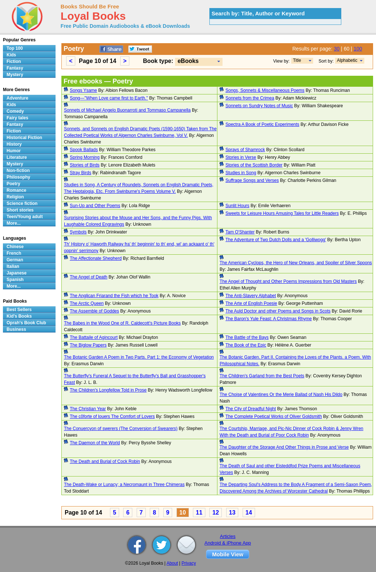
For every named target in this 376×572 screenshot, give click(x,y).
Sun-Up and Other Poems (95, 205)
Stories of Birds (84, 165)
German (15, 259)
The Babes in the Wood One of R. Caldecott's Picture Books (122, 323)
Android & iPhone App (228, 543)
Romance (16, 190)
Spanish (15, 279)
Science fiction (22, 203)
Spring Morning (84, 157)
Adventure (17, 98)
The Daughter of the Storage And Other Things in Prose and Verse (284, 447)
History (14, 144)
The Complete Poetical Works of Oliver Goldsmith (273, 416)
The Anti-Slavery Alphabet (250, 295)
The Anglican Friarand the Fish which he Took (114, 295)
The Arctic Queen (87, 303)
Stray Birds (80, 172)
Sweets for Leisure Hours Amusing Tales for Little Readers (282, 213)
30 (337, 49)
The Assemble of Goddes (94, 311)
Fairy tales (17, 117)
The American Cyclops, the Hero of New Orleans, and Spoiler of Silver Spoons (296, 262)
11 (199, 512)
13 (232, 512)
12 (215, 512)
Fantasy (15, 68)
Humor (14, 150)
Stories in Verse (240, 157)
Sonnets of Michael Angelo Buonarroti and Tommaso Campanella (127, 110)
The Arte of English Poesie (251, 303)
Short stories (20, 210)
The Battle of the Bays (247, 337)
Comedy (15, 111)
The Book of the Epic (245, 345)
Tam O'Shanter (240, 232)
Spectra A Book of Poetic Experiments (262, 124)
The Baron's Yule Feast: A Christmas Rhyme (268, 318)
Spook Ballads (84, 149)
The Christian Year (88, 408)
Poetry (13, 183)
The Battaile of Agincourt (94, 337)
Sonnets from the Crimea (249, 98)
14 (249, 512)
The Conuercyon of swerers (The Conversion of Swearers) (121, 428)
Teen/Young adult (25, 216)
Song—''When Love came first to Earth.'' (109, 98)
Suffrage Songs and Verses (252, 180)
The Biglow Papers (88, 345)
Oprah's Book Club (26, 322)
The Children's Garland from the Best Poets (262, 375)
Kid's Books (19, 316)
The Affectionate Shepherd (96, 258)
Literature (17, 157)
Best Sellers (19, 309)
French (14, 253)
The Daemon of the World (95, 442)
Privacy (189, 563)
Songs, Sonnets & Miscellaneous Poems (264, 90)
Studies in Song (240, 172)
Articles (228, 536)
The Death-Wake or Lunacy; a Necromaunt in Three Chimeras (124, 484)
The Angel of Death (88, 277)
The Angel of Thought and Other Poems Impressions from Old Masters (288, 281)
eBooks (188, 61)
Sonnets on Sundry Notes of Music (259, 105)
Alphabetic (347, 60)
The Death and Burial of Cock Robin (105, 461)
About (172, 563)
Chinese (15, 246)
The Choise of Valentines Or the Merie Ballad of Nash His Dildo (281, 394)
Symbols (78, 232)
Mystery (15, 74)
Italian (13, 266)
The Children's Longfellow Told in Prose (108, 390)
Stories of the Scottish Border (253, 165)
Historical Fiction (24, 137)
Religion (15, 196)
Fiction (14, 61)
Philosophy (18, 177)
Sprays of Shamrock (245, 149)
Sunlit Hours (237, 205)
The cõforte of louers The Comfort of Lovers (112, 416)
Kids (11, 54)
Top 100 (15, 48)
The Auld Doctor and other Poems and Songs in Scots (278, 311)
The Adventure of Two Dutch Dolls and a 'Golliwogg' (275, 239)
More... (14, 223)
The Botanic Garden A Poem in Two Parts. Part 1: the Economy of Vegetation (139, 357)
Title (297, 60)
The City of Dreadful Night (250, 408)
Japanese (17, 273)
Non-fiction (18, 170)
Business (16, 329)
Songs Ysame (83, 90)
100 (358, 49)
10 (182, 512)
